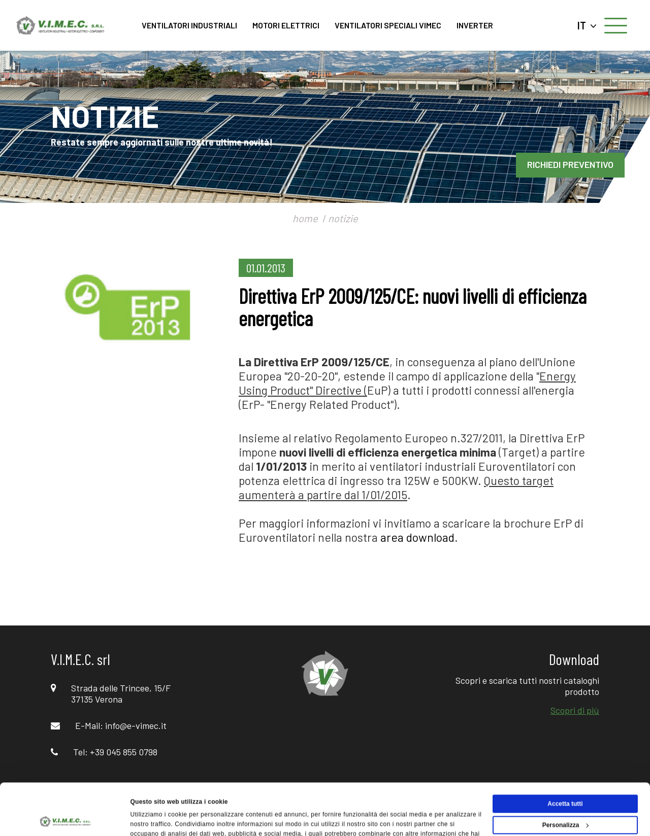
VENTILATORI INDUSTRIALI (189, 25)
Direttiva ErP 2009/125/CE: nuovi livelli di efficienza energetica (413, 307)
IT (587, 25)
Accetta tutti (564, 755)
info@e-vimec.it (136, 725)
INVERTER (475, 25)
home (305, 218)
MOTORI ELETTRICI (285, 25)
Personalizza (565, 776)
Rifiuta (565, 798)
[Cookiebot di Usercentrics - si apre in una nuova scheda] (65, 818)
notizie (343, 218)
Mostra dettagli (153, 817)
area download (417, 537)
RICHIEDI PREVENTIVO (570, 164)
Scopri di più (574, 710)
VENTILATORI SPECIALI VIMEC (388, 25)
